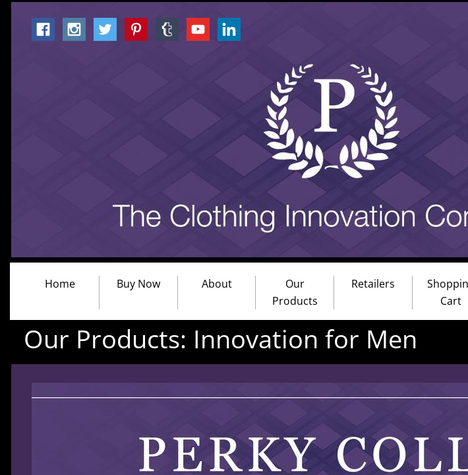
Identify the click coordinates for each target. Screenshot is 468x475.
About (217, 283)
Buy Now (138, 283)
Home (60, 283)
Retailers (373, 283)
